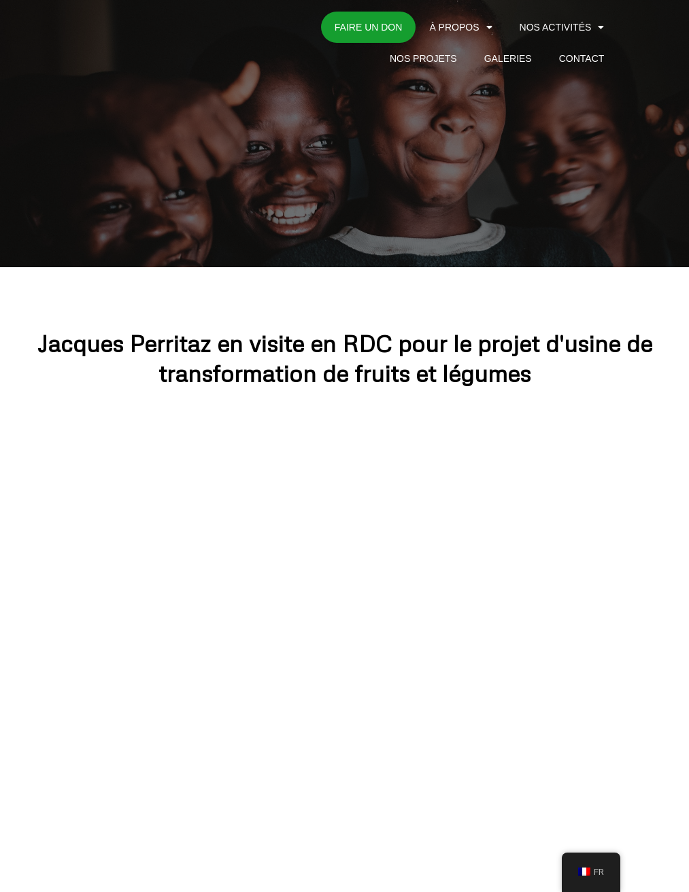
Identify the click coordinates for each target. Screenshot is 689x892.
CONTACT (582, 58)
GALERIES (508, 58)
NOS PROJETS (423, 58)
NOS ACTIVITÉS (562, 27)
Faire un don (369, 27)
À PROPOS (460, 27)
